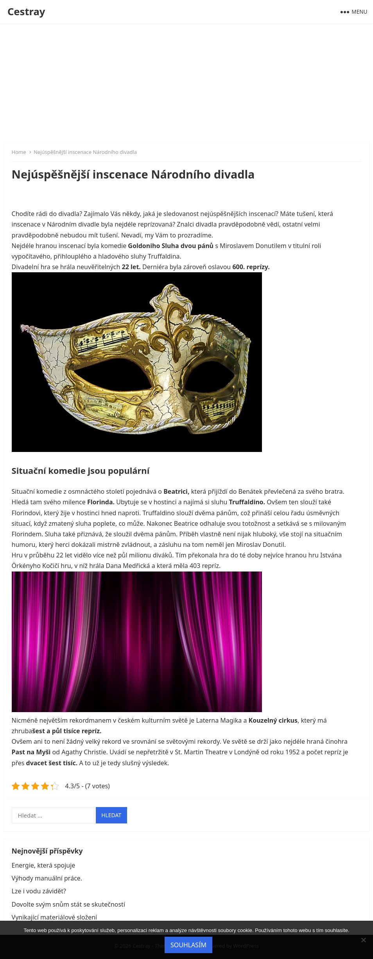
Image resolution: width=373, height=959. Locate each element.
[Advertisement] (186, 82)
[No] (363, 940)
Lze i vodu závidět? (39, 891)
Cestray (26, 11)
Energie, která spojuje (43, 865)
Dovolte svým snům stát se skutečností (68, 904)
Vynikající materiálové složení (54, 917)
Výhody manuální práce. (47, 878)
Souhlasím (188, 945)
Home (19, 151)
